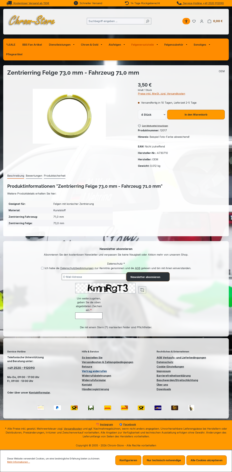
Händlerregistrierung (95, 389)
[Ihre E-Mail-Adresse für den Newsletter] (94, 277)
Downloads (164, 389)
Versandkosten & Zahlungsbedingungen (107, 362)
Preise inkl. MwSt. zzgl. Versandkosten (161, 93)
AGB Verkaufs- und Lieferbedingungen (181, 357)
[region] (69, 116)
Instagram (104, 424)
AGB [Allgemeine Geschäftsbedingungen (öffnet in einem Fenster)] (137, 268)
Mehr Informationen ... (18, 462)
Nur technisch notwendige (164, 460)
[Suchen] (147, 21)
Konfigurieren (128, 460)
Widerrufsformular (94, 380)
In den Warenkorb (196, 114)
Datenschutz (165, 362)
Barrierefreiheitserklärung (174, 375)
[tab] (15, 176)
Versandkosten (73, 428)
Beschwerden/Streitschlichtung (177, 380)
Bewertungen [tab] (34, 175)
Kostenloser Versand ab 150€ (27, 3)
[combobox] (115, 21)
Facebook (128, 424)
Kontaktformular (39, 392)
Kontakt (87, 384)
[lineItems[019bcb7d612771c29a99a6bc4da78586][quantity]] (152, 114)
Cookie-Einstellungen (170, 366)
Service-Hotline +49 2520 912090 (200, 3)
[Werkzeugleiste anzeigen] (186, 21)
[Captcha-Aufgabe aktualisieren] (142, 290)
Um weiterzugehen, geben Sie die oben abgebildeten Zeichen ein (89, 304)
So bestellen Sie (92, 357)
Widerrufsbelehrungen (96, 375)
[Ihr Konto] (202, 21)
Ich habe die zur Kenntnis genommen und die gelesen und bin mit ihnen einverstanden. (117, 268)
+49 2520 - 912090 (21, 368)
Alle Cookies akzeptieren (206, 460)
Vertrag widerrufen (94, 371)
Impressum (164, 371)
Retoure (87, 366)
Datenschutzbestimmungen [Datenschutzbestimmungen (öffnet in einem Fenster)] (77, 268)
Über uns (162, 384)
